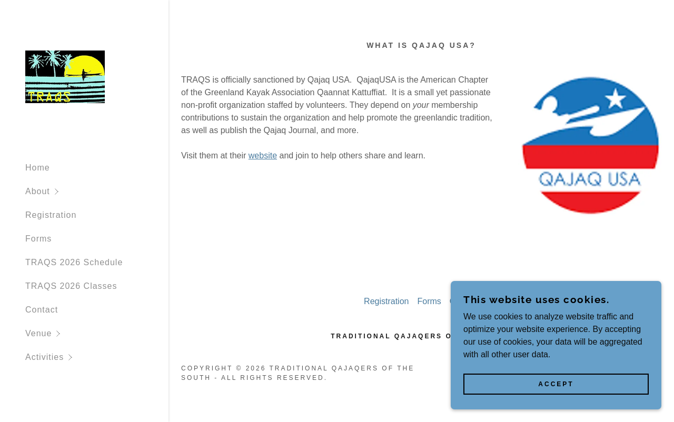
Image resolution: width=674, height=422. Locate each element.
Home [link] (37, 167)
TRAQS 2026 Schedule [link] (74, 262)
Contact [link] (41, 309)
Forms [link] (38, 238)
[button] (96, 191)
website (263, 155)
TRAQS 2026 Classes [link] (71, 286)
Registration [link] (50, 214)
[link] (65, 76)
